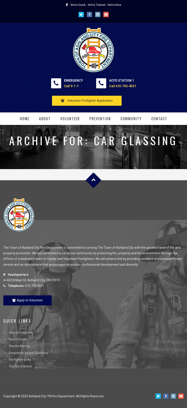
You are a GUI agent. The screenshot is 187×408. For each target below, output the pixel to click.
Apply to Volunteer (27, 300)
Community (131, 118)
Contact (159, 118)
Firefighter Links (20, 359)
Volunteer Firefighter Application (87, 100)
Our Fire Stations (20, 366)
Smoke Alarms (19, 346)
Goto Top (94, 180)
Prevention (100, 118)
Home (24, 118)
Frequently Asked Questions (28, 353)
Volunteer (70, 118)
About (45, 118)
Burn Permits (18, 339)
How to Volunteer (21, 332)
